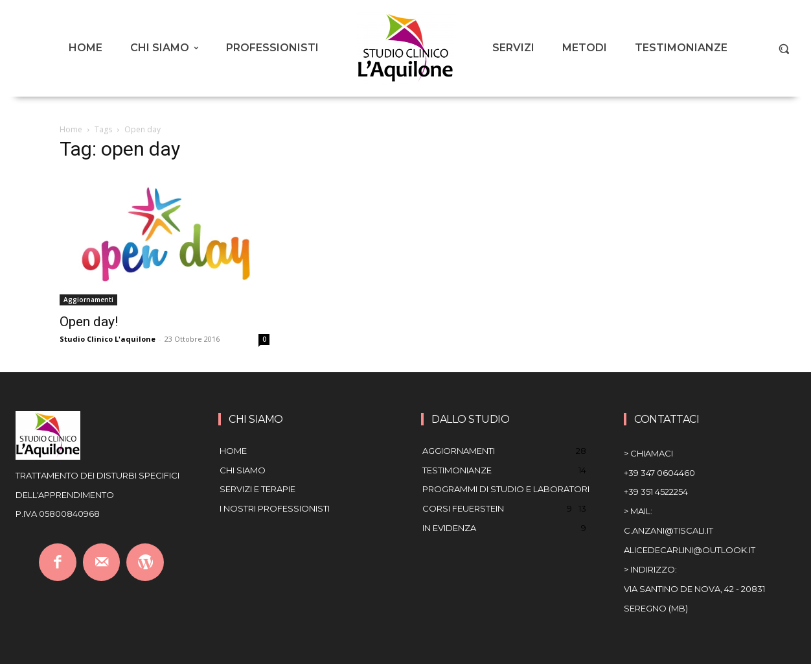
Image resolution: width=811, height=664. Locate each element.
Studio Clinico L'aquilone (107, 339)
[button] (783, 48)
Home (71, 129)
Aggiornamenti (88, 299)
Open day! (89, 321)
